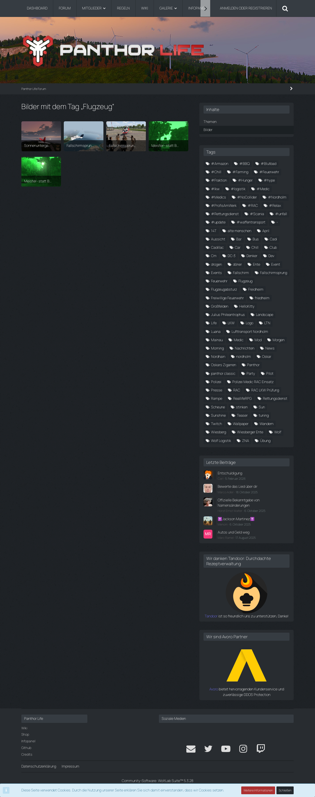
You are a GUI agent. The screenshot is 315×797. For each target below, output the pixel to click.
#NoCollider (247, 197)
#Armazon (219, 163)
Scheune (218, 406)
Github (26, 747)
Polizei (216, 381)
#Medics (218, 197)
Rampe (216, 398)
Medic (238, 339)
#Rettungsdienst (225, 213)
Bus (256, 239)
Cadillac (217, 247)
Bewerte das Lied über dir (237, 486)
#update (218, 222)
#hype (269, 180)
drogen (216, 264)
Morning (217, 348)
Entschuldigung (230, 473)
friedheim (262, 297)
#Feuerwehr (269, 171)
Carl (220, 478)
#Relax (275, 205)
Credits (26, 754)
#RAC (253, 205)
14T (214, 230)
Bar (239, 239)
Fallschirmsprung (273, 272)
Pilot (269, 373)
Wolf (277, 431)
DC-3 (231, 255)
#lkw (215, 188)
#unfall (281, 213)
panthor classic (223, 373)
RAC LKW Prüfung (265, 390)
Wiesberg (218, 431)
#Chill (216, 171)
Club (273, 247)
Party (251, 373)
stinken (242, 406)
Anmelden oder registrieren (246, 8)
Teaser (242, 415)
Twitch (216, 423)
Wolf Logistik (221, 440)
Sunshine (218, 415)
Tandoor (211, 616)
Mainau (217, 339)
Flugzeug (245, 280)
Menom (223, 524)
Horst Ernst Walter (230, 511)
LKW (231, 322)
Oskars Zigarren (223, 364)
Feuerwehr (219, 280)
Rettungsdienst (275, 398)
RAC (236, 390)
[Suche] (285, 8)
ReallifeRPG (242, 398)
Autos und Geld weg (233, 532)
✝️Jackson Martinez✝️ (236, 518)
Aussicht (218, 239)
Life (214, 322)
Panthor (253, 364)
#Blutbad (268, 163)
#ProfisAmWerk (224, 205)
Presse (216, 390)
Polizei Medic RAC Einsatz (253, 381)
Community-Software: (157, 780)
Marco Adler (226, 492)
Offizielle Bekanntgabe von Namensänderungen (239, 502)
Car (237, 247)
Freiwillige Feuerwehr (227, 297)
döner (237, 264)
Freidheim (255, 289)
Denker (252, 255)
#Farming (240, 171)
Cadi (273, 239)
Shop (25, 734)
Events (216, 272)
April (265, 230)
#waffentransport (251, 222)
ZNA (245, 440)
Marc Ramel (225, 537)
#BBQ (244, 163)
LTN (267, 322)
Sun (262, 406)
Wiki (24, 728)
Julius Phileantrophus (228, 314)
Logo (249, 322)
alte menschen (239, 230)
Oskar (266, 356)
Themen (210, 121)
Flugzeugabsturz (224, 289)
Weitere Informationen (258, 790)
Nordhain (218, 356)
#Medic (263, 188)
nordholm (243, 356)
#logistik (238, 188)
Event (275, 264)
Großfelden (219, 306)
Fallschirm (241, 272)
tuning (264, 415)
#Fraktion (219, 180)
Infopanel (28, 741)
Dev (271, 255)
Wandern (266, 423)
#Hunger (245, 180)
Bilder (208, 129)
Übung (265, 440)
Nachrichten (244, 348)
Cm (214, 255)
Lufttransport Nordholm (250, 331)
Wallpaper (240, 423)
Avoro (213, 689)
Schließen (285, 790)
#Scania (257, 213)
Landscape (264, 314)
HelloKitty (247, 306)
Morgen (278, 339)
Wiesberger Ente (250, 431)
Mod (258, 339)
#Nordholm (277, 197)
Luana (215, 331)
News (270, 348)
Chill (255, 247)
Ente (256, 264)
